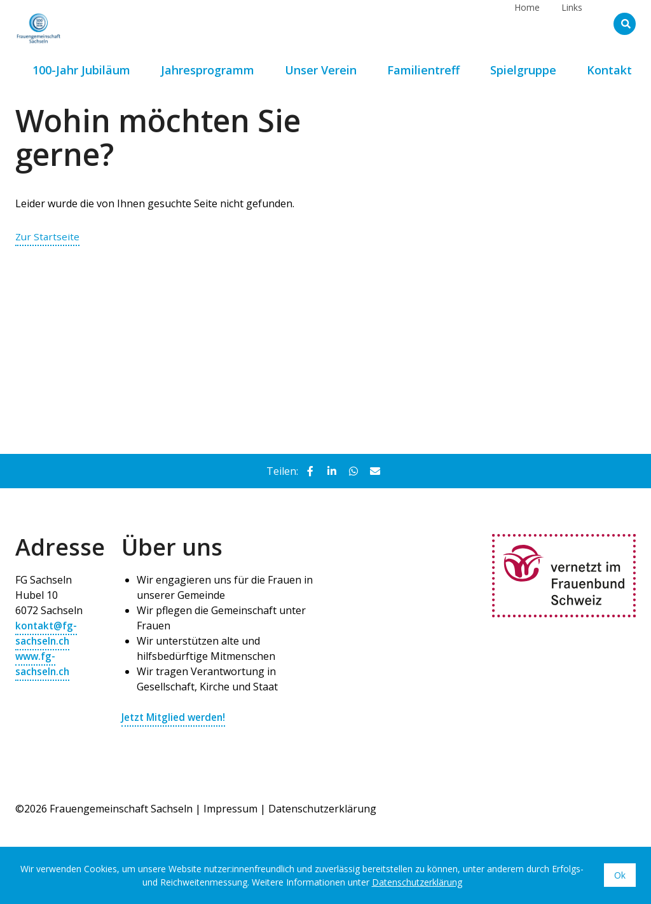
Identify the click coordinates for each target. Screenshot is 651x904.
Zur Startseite (48, 236)
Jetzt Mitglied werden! (176, 717)
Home (527, 23)
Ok (620, 875)
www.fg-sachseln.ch (43, 663)
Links (571, 23)
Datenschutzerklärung (322, 809)
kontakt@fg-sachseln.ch (47, 633)
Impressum (230, 809)
